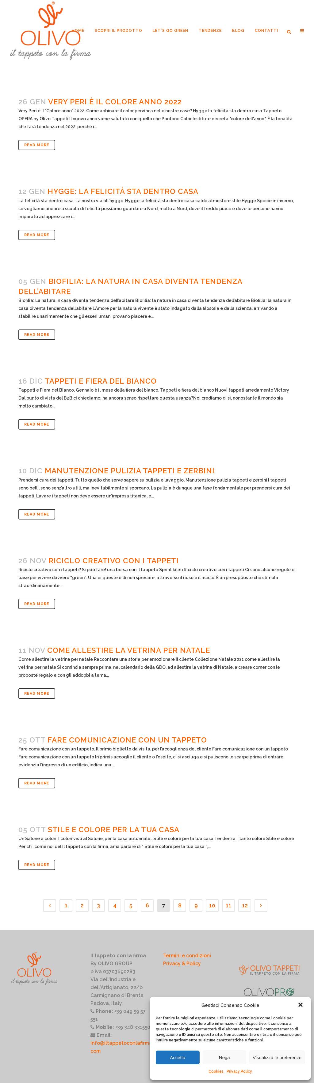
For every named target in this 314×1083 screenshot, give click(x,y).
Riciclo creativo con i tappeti (113, 560)
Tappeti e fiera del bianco (101, 381)
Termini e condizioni (187, 955)
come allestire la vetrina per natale (128, 650)
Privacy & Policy (182, 963)
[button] (301, 1005)
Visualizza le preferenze (277, 1057)
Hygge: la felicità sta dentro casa (123, 191)
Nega (224, 1057)
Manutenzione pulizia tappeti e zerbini (130, 470)
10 (212, 905)
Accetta (177, 1057)
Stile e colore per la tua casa (113, 829)
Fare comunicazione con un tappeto (127, 739)
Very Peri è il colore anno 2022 (115, 101)
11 (228, 905)
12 (245, 905)
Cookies (216, 1071)
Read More (36, 145)
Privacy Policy (239, 1071)
